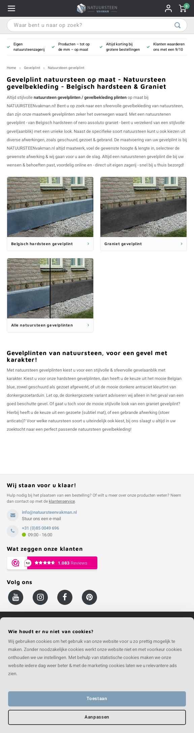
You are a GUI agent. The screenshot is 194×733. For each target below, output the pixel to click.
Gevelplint (32, 67)
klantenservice (62, 501)
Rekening (168, 8)
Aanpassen (97, 717)
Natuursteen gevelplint (66, 67)
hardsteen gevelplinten (78, 379)
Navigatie (11, 8)
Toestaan (97, 698)
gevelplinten (63, 114)
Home (11, 67)
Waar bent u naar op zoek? (177, 25)
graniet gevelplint (162, 404)
